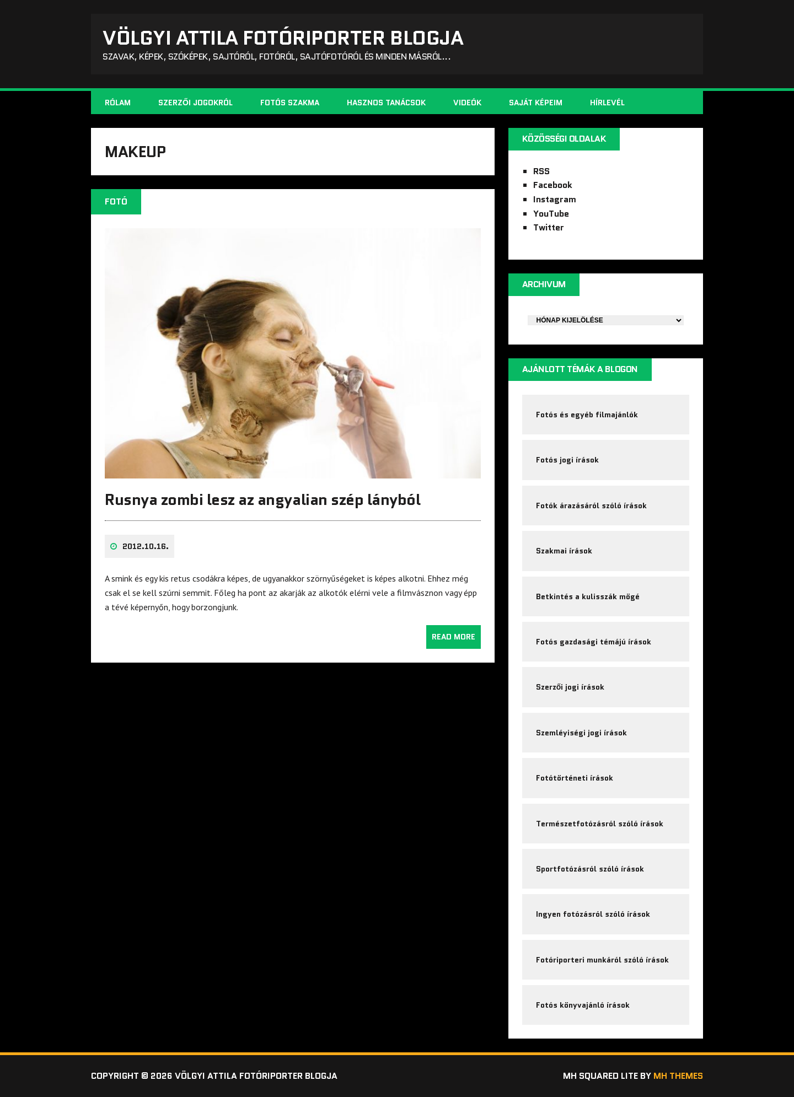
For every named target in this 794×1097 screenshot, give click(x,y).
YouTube (551, 213)
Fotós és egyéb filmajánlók (587, 414)
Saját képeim (535, 102)
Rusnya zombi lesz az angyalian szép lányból (262, 499)
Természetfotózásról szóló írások (599, 823)
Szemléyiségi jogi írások (581, 732)
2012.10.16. (145, 546)
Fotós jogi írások (567, 459)
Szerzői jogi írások (570, 686)
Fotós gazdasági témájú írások (593, 641)
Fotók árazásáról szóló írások (591, 505)
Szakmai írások (564, 550)
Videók (467, 102)
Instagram (554, 199)
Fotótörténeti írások (574, 777)
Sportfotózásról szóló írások (590, 868)
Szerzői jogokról (195, 102)
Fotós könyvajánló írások (583, 1004)
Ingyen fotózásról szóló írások (593, 913)
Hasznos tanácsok (386, 102)
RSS (541, 171)
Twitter (548, 227)
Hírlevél (607, 102)
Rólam (118, 102)
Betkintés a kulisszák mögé (588, 596)
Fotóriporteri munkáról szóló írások (602, 959)
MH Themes (678, 1075)
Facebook (552, 185)
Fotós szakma (289, 102)
